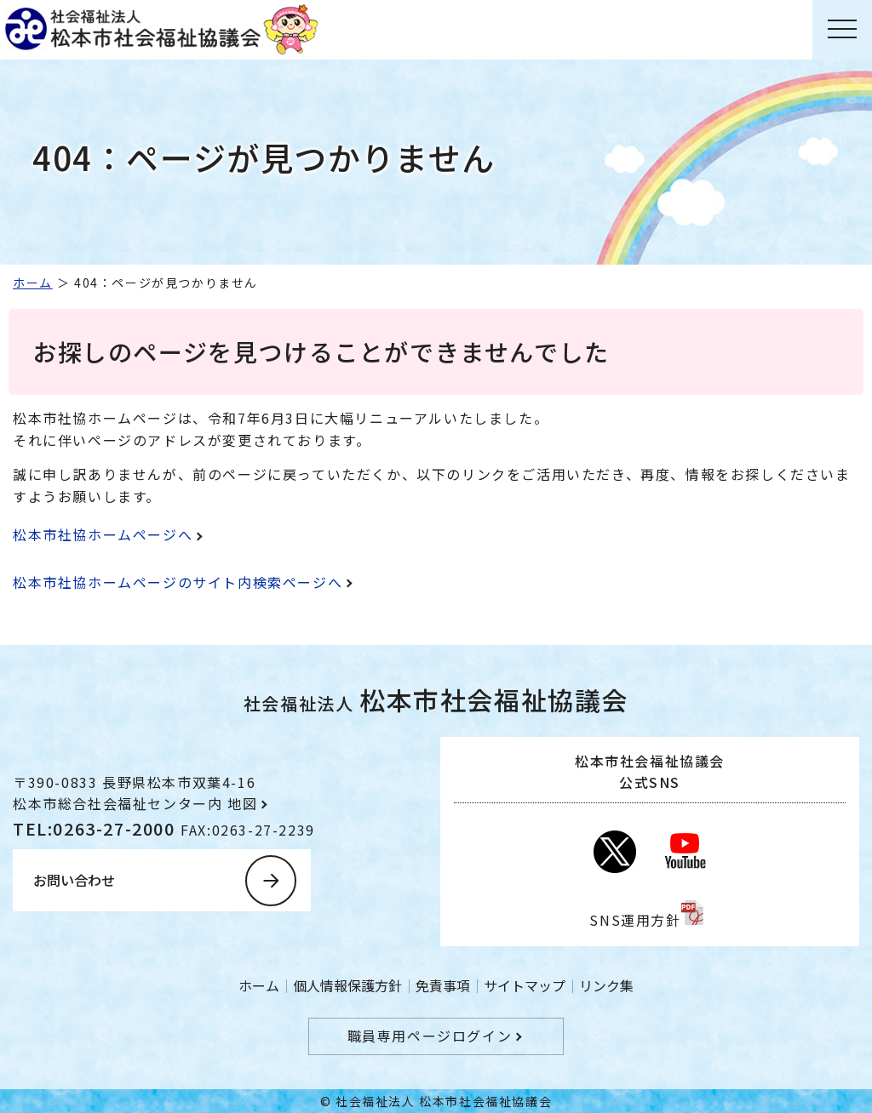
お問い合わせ (74, 880)
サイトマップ (524, 985)
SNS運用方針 (634, 920)
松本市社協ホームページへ (102, 534)
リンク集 (606, 985)
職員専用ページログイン (430, 1035)
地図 (242, 803)
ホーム (33, 282)
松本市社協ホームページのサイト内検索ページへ (177, 582)
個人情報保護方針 (347, 985)
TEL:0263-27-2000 (97, 828)
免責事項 (443, 985)
